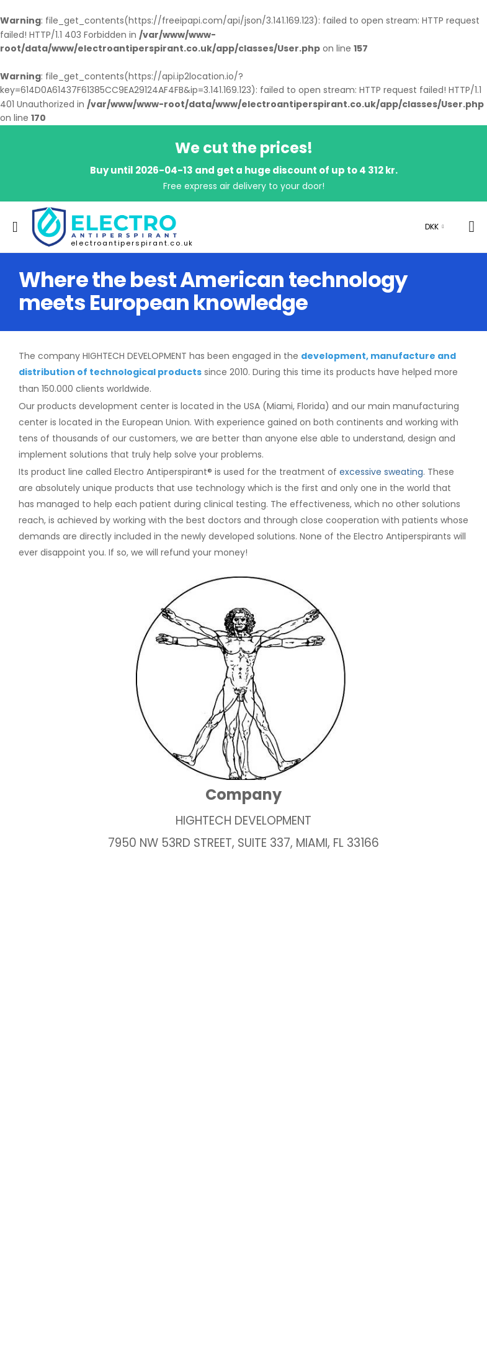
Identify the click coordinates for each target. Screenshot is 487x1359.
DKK (432, 226)
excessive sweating (381, 472)
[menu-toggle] (15, 226)
